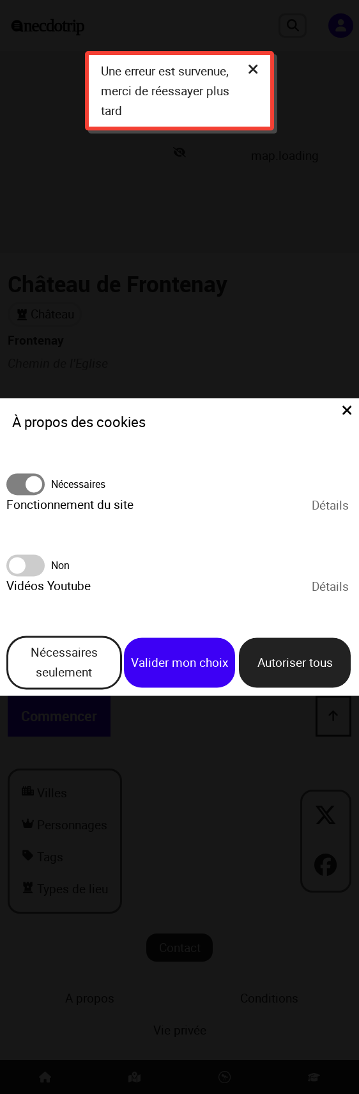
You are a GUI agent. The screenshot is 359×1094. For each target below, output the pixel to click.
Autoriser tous (295, 662)
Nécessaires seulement (64, 663)
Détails (330, 505)
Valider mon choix (179, 662)
